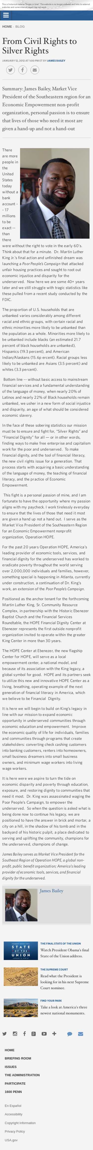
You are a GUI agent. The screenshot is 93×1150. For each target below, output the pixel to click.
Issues (11, 1067)
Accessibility (13, 1114)
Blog (20, 26)
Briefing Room (18, 1058)
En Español (13, 1106)
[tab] (6, 15)
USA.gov (11, 1140)
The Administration (22, 1075)
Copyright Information (20, 1123)
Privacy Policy (15, 1131)
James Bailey (56, 60)
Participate (15, 1083)
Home (7, 26)
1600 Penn (13, 1092)
